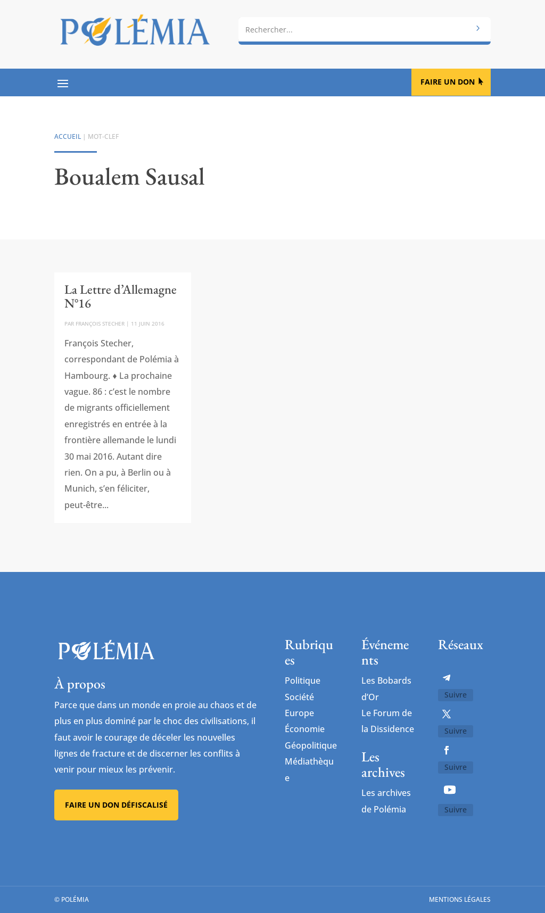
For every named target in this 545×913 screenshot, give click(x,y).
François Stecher (100, 323)
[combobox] (364, 29)
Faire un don (447, 82)
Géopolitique (311, 745)
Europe (299, 713)
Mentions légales (460, 899)
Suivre (455, 695)
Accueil (67, 136)
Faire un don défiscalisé (116, 805)
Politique (302, 680)
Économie (305, 729)
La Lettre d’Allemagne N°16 (120, 296)
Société (299, 697)
